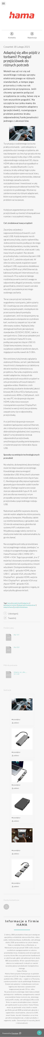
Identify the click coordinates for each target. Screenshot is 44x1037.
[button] (3, 3)
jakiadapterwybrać (10, 605)
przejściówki (17, 603)
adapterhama (8, 607)
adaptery (26, 603)
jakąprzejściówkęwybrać (27, 605)
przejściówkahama (21, 607)
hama (9, 603)
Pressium (14, 1033)
